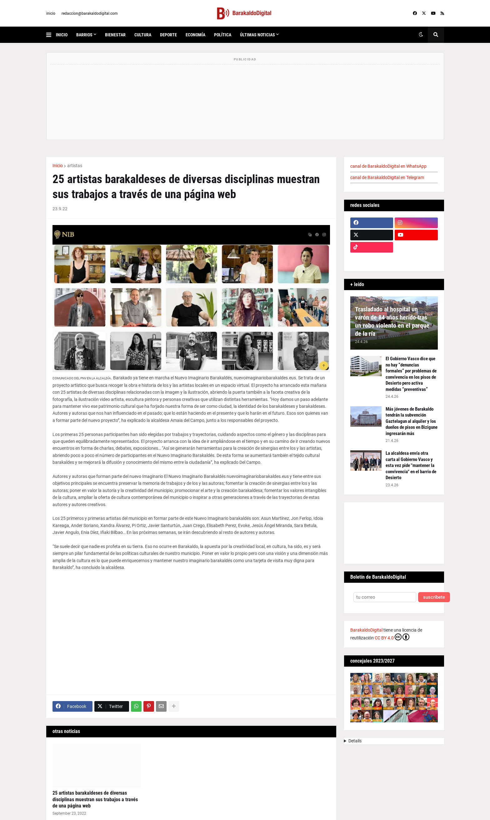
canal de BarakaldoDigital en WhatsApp (388, 166)
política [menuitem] (222, 34)
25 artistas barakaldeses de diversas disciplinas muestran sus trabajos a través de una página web (95, 799)
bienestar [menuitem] (115, 34)
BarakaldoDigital (366, 630)
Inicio (57, 165)
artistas (74, 165)
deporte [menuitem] (168, 34)
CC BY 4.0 (392, 636)
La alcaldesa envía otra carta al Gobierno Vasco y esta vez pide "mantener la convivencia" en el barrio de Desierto (411, 465)
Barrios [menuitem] (84, 34)
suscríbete (434, 597)
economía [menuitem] (195, 34)
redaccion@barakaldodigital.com (90, 13)
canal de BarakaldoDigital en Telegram (387, 177)
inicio (50, 13)
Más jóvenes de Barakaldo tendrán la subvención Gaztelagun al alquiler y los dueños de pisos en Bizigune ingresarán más (412, 421)
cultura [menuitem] (142, 34)
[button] (51, 35)
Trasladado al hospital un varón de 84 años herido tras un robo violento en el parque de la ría (392, 321)
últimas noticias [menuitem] (257, 34)
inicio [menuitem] (62, 34)
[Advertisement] (191, 630)
